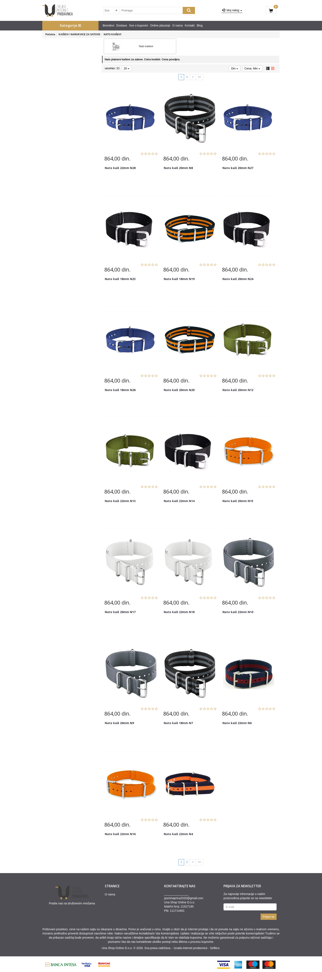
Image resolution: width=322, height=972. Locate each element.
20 (126, 67)
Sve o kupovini (138, 25)
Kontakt (190, 25)
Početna (50, 34)
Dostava (121, 25)
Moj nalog (232, 10)
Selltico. (215, 947)
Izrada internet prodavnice (190, 947)
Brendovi (108, 25)
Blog (200, 25)
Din (234, 67)
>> (199, 76)
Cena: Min (252, 67)
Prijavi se (269, 915)
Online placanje (160, 25)
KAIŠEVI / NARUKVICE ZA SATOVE (79, 34)
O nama (177, 25)
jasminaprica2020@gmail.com (183, 897)
